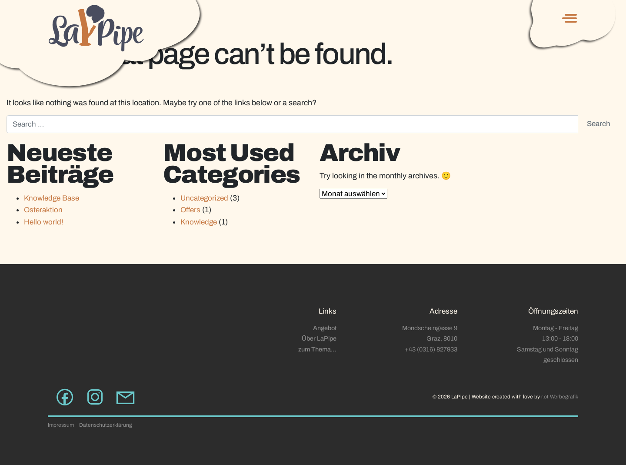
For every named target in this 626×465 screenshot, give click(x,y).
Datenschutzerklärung (105, 425)
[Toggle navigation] (568, 18)
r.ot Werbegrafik (559, 397)
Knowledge (198, 222)
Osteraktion (43, 210)
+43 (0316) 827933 (431, 349)
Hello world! (43, 222)
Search (598, 124)
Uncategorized (204, 198)
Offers (190, 210)
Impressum (61, 425)
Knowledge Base (51, 198)
